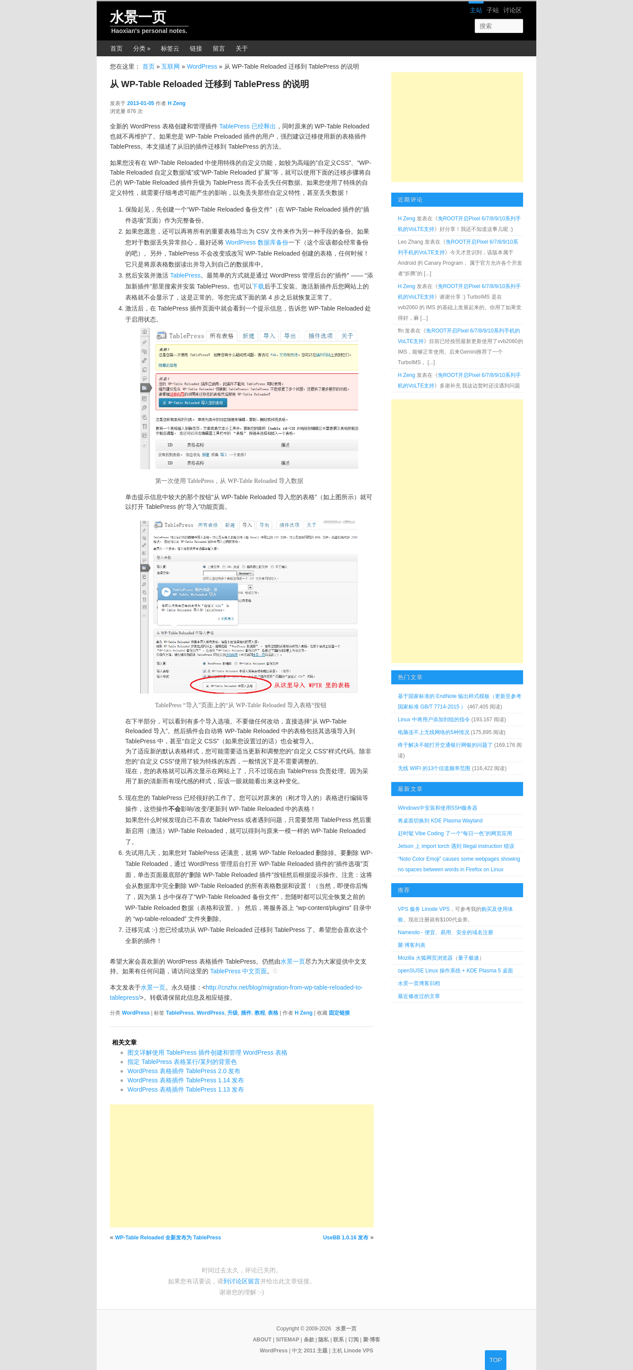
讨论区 (512, 10)
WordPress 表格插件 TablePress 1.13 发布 (185, 1089)
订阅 (353, 1340)
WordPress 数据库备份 (257, 242)
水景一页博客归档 (419, 983)
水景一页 (138, 17)
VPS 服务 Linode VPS (424, 909)
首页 (116, 48)
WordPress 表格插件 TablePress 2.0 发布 (183, 1070)
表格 (273, 1013)
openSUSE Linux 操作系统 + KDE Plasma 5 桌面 (455, 971)
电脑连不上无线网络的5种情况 (433, 732)
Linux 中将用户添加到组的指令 (434, 719)
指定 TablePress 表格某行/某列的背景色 (182, 1061)
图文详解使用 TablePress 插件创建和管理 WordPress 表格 (207, 1052)
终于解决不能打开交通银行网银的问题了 (445, 745)
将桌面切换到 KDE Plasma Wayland (440, 821)
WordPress (202, 66)
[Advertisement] (242, 1166)
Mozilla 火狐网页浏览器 (425, 958)
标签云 (170, 48)
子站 (493, 10)
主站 (476, 10)
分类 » (142, 48)
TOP (495, 1359)
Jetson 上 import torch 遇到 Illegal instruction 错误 (456, 846)
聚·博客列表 (412, 945)
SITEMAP (287, 1340)
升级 (232, 1013)
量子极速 (468, 958)
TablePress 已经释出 (247, 126)
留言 (219, 48)
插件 (246, 1013)
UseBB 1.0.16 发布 (345, 1238)
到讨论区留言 (241, 1281)
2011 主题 (315, 1351)
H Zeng (176, 103)
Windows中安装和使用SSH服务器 (437, 808)
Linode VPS (358, 1351)
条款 (309, 1340)
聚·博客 (371, 1340)
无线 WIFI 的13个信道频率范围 (434, 768)
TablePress (185, 275)
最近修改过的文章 (419, 996)
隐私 (323, 1340)
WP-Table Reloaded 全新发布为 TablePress (168, 1238)
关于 (242, 48)
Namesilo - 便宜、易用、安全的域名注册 (445, 932)
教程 (260, 1013)
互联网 (170, 66)
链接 (196, 48)
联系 (338, 1340)
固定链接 (339, 1013)
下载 (258, 286)
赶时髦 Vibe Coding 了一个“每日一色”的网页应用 (455, 833)
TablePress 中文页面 (238, 971)
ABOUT (262, 1340)
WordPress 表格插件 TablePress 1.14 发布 (185, 1080)
